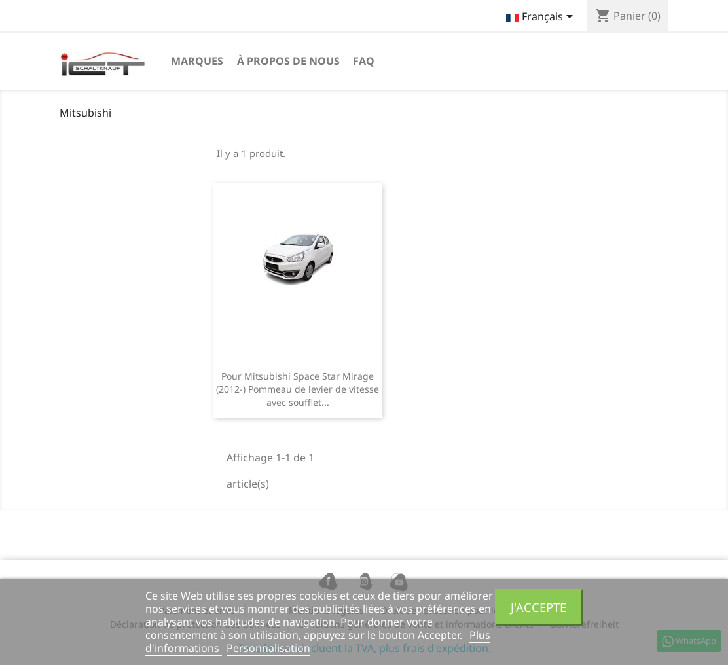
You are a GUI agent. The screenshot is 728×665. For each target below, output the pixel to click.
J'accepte (538, 607)
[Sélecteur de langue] (541, 18)
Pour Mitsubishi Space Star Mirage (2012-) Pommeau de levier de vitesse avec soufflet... (297, 389)
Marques (197, 61)
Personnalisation (268, 648)
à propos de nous (288, 61)
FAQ (363, 61)
